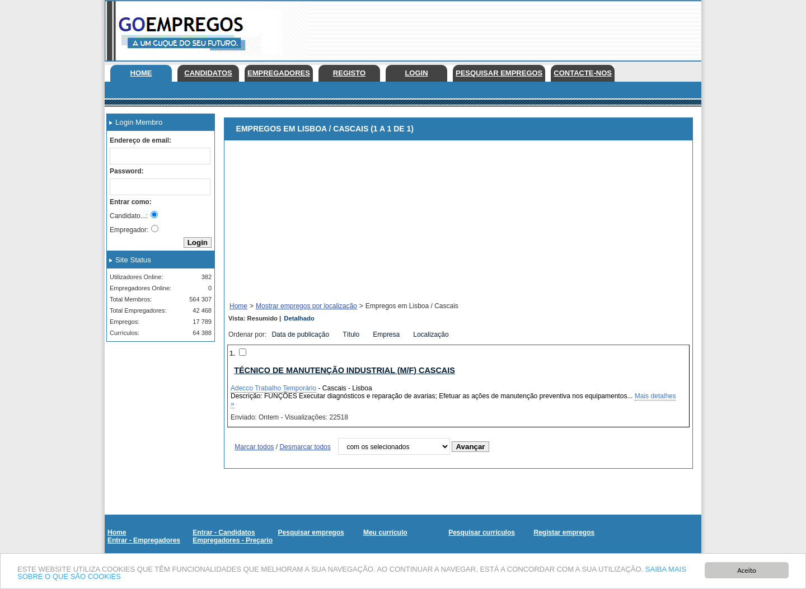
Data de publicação (301, 334)
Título (352, 334)
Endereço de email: (140, 140)
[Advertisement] (497, 28)
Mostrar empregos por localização (306, 306)
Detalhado (299, 318)
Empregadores (278, 73)
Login (416, 73)
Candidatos (208, 73)
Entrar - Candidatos (224, 532)
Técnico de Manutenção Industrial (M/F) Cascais (344, 370)
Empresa (387, 334)
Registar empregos (563, 532)
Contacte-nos (583, 73)
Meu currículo (385, 532)
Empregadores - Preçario (233, 540)
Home (141, 73)
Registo (349, 73)
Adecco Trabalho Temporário (273, 388)
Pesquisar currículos (481, 532)
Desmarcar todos (304, 447)
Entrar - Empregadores (143, 540)
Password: (127, 171)
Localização (432, 334)
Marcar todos (254, 447)
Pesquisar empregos (499, 73)
